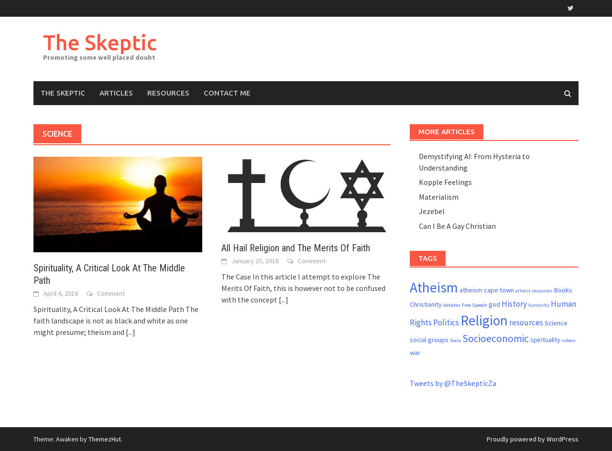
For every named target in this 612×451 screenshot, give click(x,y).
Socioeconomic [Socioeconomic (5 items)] (495, 338)
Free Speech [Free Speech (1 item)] (474, 305)
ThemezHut (104, 439)
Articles (116, 93)
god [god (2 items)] (494, 304)
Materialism (439, 197)
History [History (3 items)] (514, 304)
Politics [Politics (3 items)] (446, 322)
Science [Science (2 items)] (556, 323)
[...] (130, 332)
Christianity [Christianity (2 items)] (426, 304)
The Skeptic (100, 42)
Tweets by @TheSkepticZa (453, 383)
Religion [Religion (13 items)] (484, 320)
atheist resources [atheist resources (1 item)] (533, 291)
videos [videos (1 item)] (569, 340)
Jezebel (432, 211)
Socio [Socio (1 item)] (455, 340)
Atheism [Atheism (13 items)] (434, 287)
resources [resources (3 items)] (526, 322)
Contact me (227, 93)
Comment (111, 293)
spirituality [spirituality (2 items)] (545, 339)
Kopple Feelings (445, 182)
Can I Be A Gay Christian (457, 226)
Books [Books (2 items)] (563, 290)
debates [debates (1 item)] (451, 305)
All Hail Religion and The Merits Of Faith (295, 248)
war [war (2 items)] (415, 352)
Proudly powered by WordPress (533, 439)
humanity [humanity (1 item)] (538, 305)
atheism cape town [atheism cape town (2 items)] (486, 290)
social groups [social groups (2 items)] (429, 339)
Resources (168, 93)
